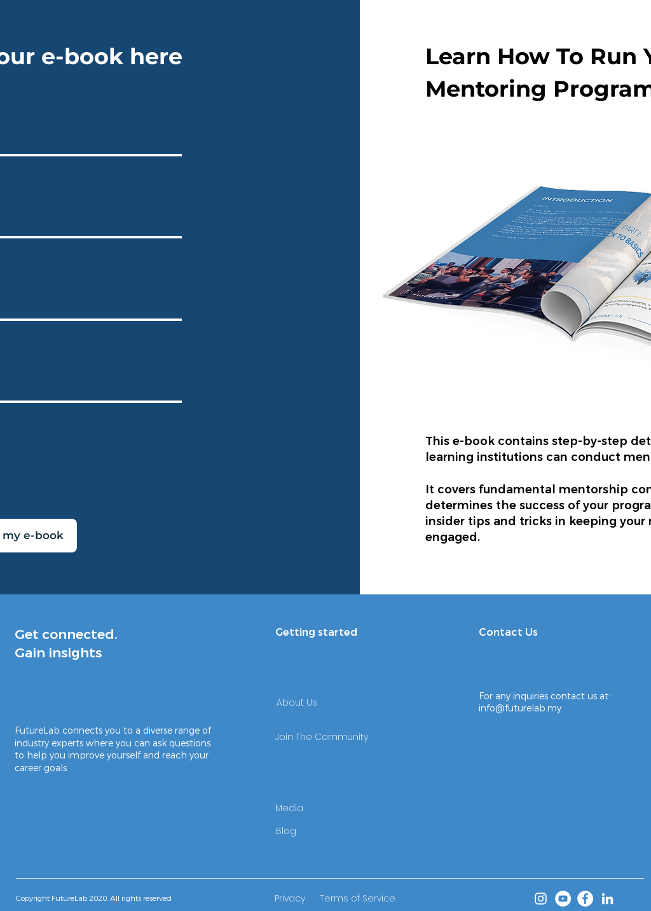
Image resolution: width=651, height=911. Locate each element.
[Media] (289, 808)
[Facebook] (585, 899)
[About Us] (297, 703)
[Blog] (286, 831)
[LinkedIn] (607, 899)
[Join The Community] (321, 737)
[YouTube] (563, 899)
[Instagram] (541, 899)
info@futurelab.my (520, 708)
